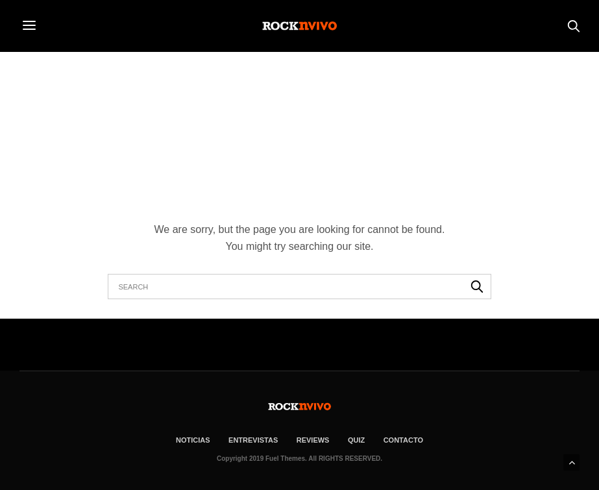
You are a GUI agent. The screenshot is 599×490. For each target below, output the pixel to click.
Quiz (356, 440)
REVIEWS (313, 440)
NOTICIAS (193, 440)
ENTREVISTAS (253, 440)
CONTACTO (403, 440)
